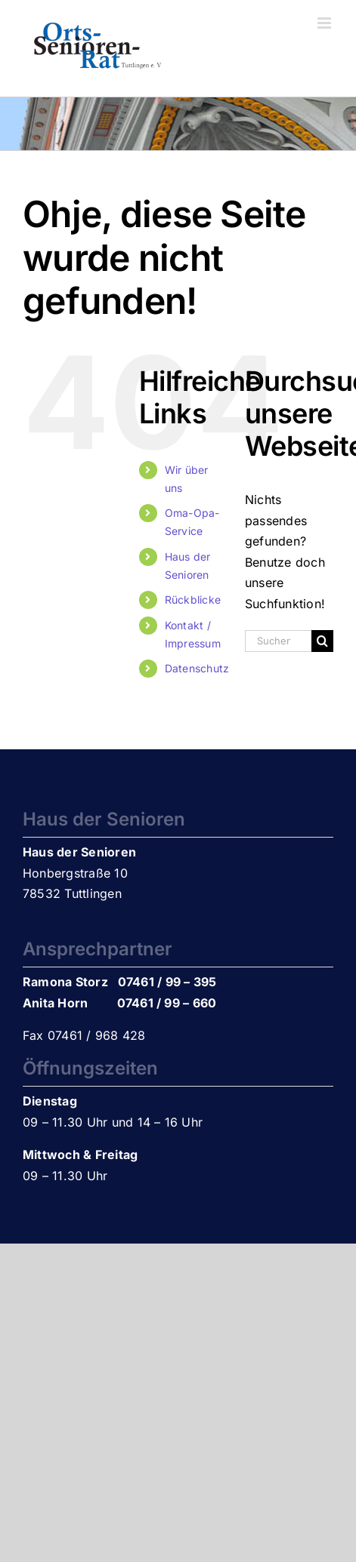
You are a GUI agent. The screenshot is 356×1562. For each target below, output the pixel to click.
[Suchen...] (278, 641)
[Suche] (322, 641)
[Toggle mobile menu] (325, 23)
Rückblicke (193, 599)
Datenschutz (197, 668)
